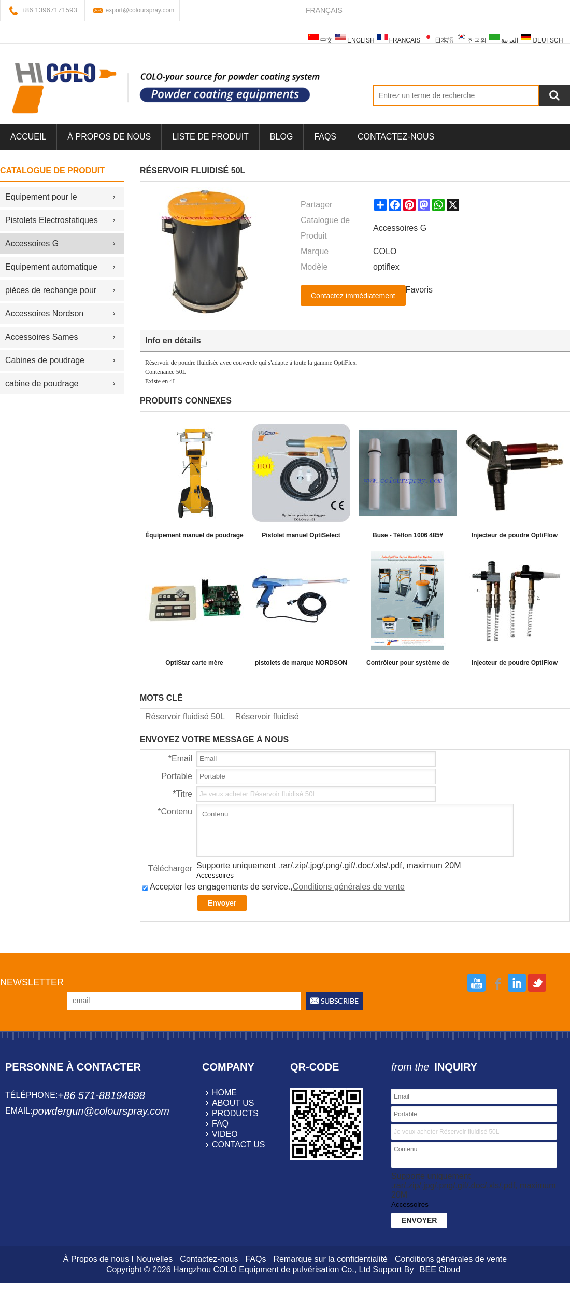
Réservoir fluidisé (267, 716)
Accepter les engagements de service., (273, 886)
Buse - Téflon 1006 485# (408, 535)
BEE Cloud (440, 1269)
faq (220, 1123)
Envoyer (222, 903)
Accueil (28, 136)
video (225, 1134)
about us (233, 1103)
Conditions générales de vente (349, 886)
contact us (238, 1144)
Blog (281, 136)
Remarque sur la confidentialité (330, 1259)
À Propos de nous (109, 136)
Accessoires (215, 875)
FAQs (325, 136)
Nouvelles (154, 1259)
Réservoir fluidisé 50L (185, 716)
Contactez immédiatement (353, 295)
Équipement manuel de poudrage (194, 535)
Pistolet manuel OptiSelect (301, 535)
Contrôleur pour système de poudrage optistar (407, 665)
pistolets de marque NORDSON (301, 662)
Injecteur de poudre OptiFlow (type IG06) (515, 537)
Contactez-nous (396, 136)
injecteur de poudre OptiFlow (515, 662)
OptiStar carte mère (194, 662)
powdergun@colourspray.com (100, 1111)
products (235, 1113)
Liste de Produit (210, 136)
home (224, 1092)
